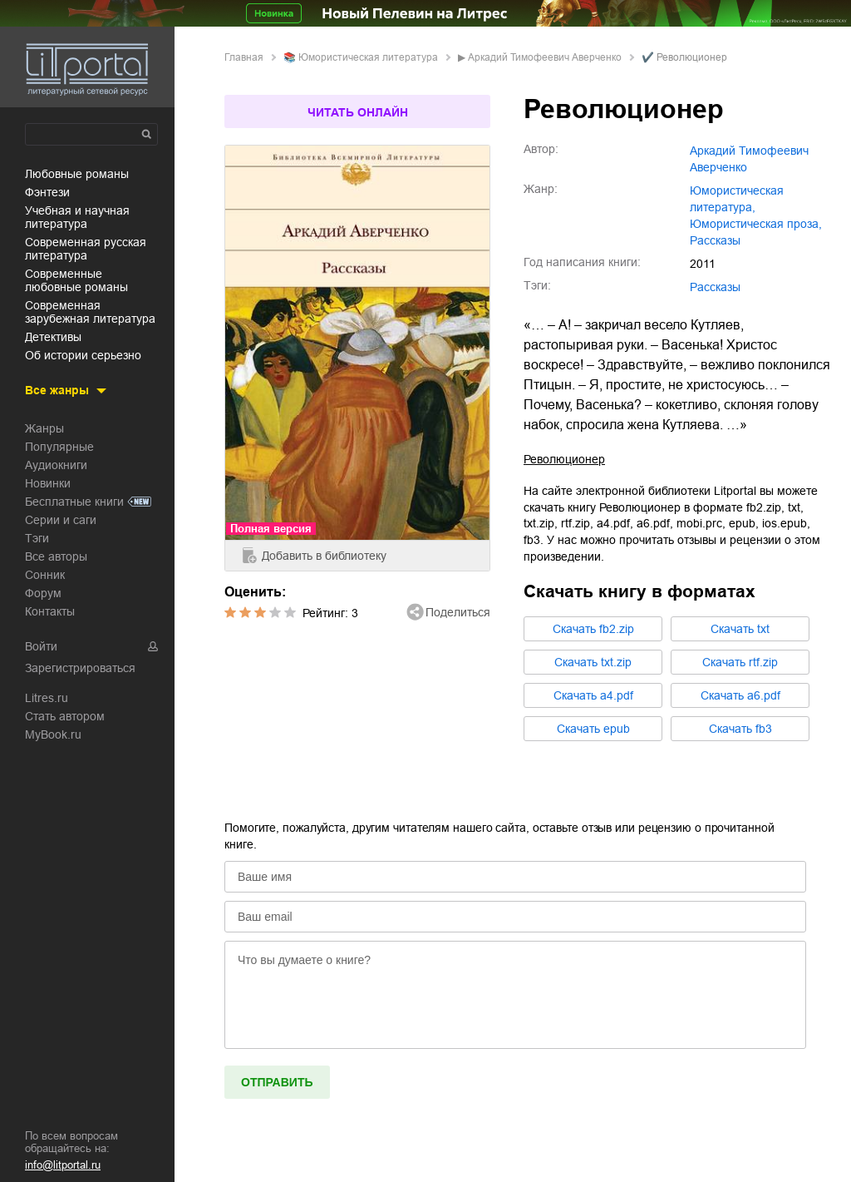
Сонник (45, 574)
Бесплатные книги (74, 501)
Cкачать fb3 (740, 728)
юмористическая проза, (756, 223)
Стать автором (65, 716)
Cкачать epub (593, 728)
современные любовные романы (76, 280)
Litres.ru (46, 698)
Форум (43, 593)
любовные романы (77, 174)
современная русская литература (85, 248)
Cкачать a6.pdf (740, 695)
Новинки (48, 483)
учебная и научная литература (77, 217)
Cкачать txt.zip (593, 662)
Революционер (564, 459)
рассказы (715, 240)
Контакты (50, 611)
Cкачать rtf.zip (740, 662)
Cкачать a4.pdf (593, 695)
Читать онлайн (357, 112)
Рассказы (715, 287)
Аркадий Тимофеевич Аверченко (545, 57)
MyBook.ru (53, 734)
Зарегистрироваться (80, 668)
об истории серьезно (83, 355)
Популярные (59, 446)
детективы (53, 337)
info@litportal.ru (63, 1165)
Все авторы (56, 556)
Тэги (37, 538)
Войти (41, 646)
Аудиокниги (56, 465)
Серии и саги (60, 520)
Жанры (44, 428)
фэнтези (47, 192)
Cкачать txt (740, 629)
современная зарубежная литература (90, 312)
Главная (243, 57)
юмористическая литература (368, 57)
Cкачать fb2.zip (593, 629)
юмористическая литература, (737, 199)
